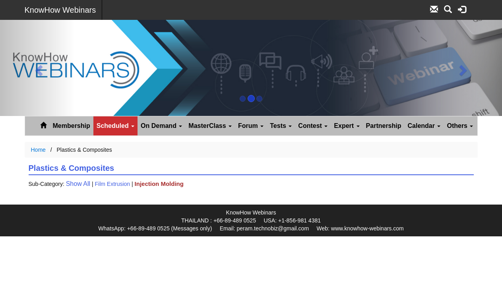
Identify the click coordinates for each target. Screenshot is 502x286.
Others (460, 125)
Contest (313, 125)
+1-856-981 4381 (299, 220)
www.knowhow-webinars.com (367, 228)
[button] (37, 68)
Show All (78, 183)
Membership (71, 125)
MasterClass (210, 125)
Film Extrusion (112, 184)
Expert (346, 125)
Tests (281, 125)
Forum (251, 125)
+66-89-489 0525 (234, 220)
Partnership (383, 125)
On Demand (161, 125)
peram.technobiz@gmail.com (273, 228)
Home (38, 150)
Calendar (424, 125)
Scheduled (115, 125)
